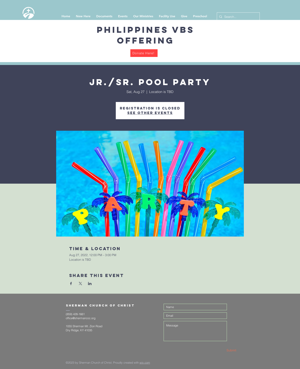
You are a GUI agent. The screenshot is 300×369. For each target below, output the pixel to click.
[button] (83, 16)
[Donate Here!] (144, 53)
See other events (150, 113)
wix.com (145, 362)
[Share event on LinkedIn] (90, 283)
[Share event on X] (80, 283)
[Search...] (238, 17)
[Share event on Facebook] (71, 283)
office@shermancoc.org (80, 318)
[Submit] (222, 350)
